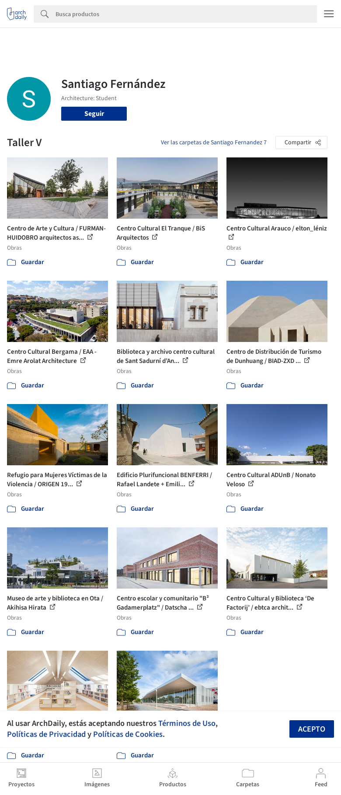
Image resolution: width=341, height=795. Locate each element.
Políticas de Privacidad (46, 734)
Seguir (94, 114)
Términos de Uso (187, 723)
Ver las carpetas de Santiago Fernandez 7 (214, 142)
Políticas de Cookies (128, 734)
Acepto (311, 729)
